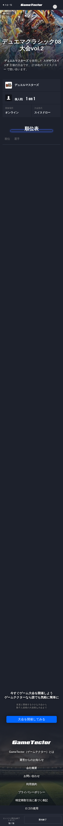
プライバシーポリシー (31, 792)
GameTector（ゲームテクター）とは (31, 751)
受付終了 (43, 820)
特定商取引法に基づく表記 (31, 800)
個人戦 (25, 98)
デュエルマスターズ (27, 85)
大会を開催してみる (31, 719)
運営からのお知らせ (31, 759)
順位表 (32, 128)
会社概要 (31, 768)
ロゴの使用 (31, 808)
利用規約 (31, 784)
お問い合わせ (32, 776)
